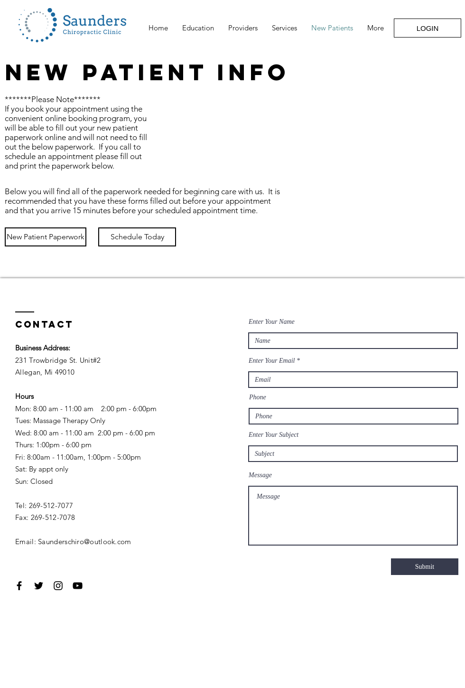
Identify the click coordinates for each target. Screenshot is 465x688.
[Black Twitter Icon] (39, 586)
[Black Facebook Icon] (19, 586)
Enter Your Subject (273, 435)
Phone (257, 397)
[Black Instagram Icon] (58, 586)
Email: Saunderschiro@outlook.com (73, 541)
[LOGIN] (427, 28)
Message (260, 475)
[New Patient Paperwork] (45, 236)
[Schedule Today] (137, 236)
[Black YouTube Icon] (78, 586)
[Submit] (424, 566)
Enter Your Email (272, 361)
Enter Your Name (272, 322)
